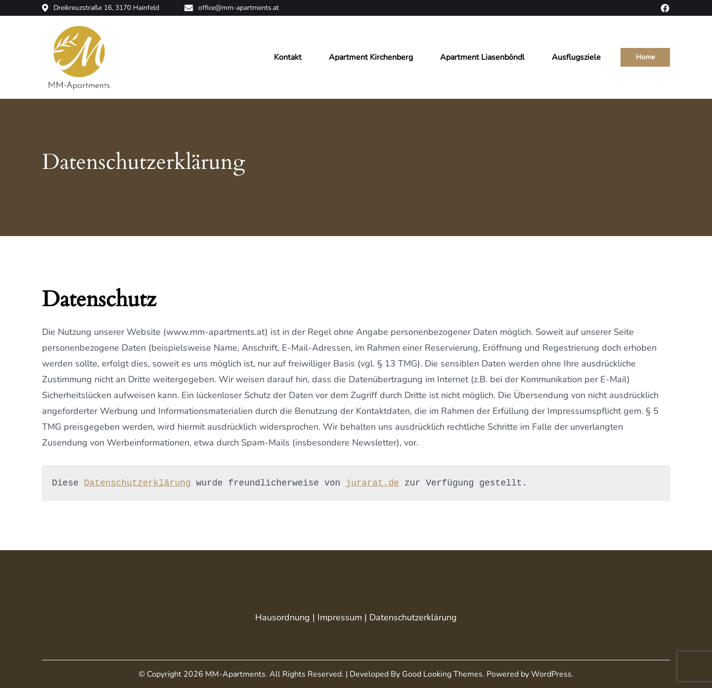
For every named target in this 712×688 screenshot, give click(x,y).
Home (645, 57)
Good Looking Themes (442, 674)
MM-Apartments (235, 674)
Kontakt (288, 57)
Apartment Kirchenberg (371, 57)
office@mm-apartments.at (231, 7)
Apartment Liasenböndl (482, 57)
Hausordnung (282, 617)
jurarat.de (372, 483)
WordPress (551, 674)
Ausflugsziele (576, 57)
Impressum (339, 617)
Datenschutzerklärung (137, 483)
